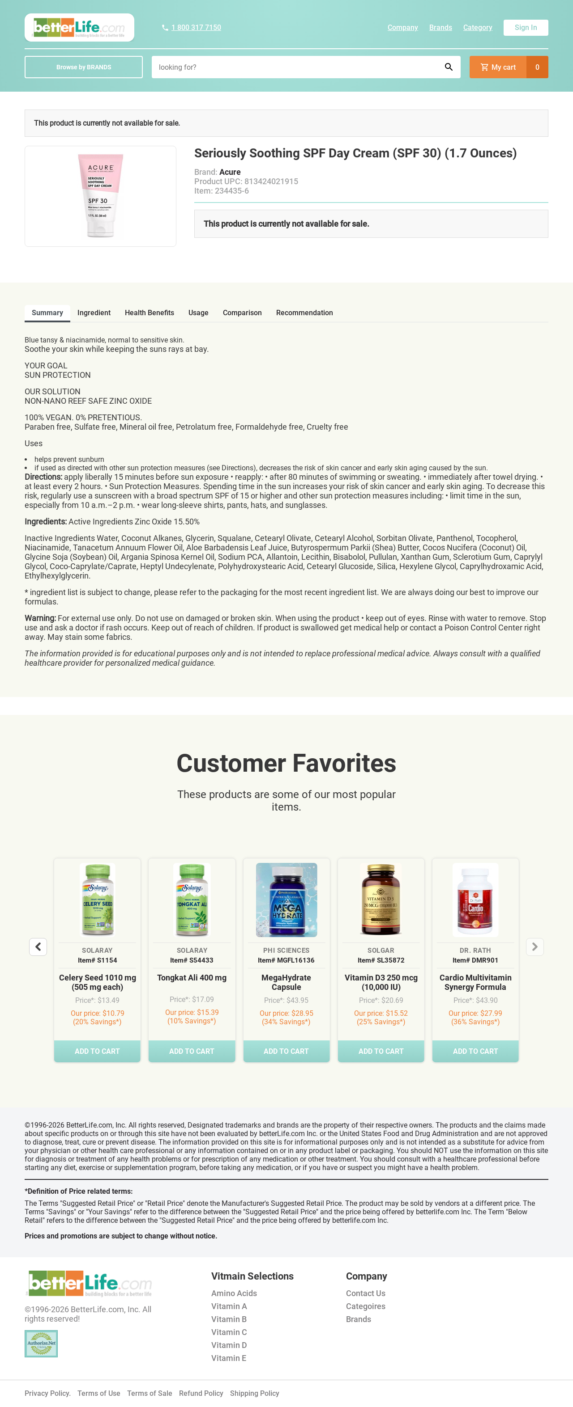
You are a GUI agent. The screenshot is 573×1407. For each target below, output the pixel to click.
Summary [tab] (47, 312)
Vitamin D (229, 1345)
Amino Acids (234, 1293)
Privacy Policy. (48, 1393)
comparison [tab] (242, 312)
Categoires (365, 1306)
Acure (230, 172)
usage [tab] (198, 312)
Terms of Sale (149, 1393)
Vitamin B (229, 1319)
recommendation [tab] (304, 312)
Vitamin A (229, 1306)
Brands (440, 27)
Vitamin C (229, 1332)
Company (403, 27)
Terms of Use (98, 1393)
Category (477, 27)
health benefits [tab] (149, 312)
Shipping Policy (254, 1393)
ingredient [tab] (94, 312)
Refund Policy (201, 1393)
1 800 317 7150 (191, 27)
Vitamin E (228, 1358)
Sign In (526, 27)
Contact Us (365, 1293)
